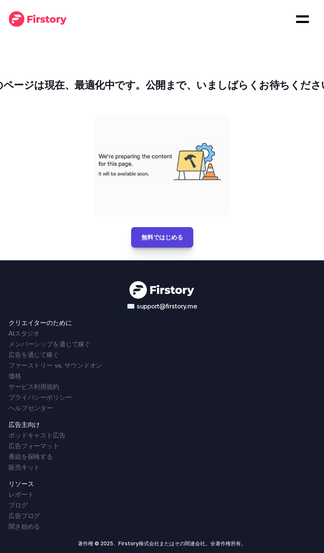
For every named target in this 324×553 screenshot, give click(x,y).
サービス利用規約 (34, 387)
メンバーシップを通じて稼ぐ (50, 344)
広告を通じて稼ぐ (34, 355)
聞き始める (24, 526)
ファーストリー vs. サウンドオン (55, 365)
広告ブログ (24, 516)
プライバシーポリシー (40, 397)
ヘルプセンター (31, 408)
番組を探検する (31, 456)
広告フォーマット (34, 446)
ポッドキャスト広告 (37, 435)
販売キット (24, 467)
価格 (15, 376)
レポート (21, 494)
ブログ (18, 505)
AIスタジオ (24, 333)
